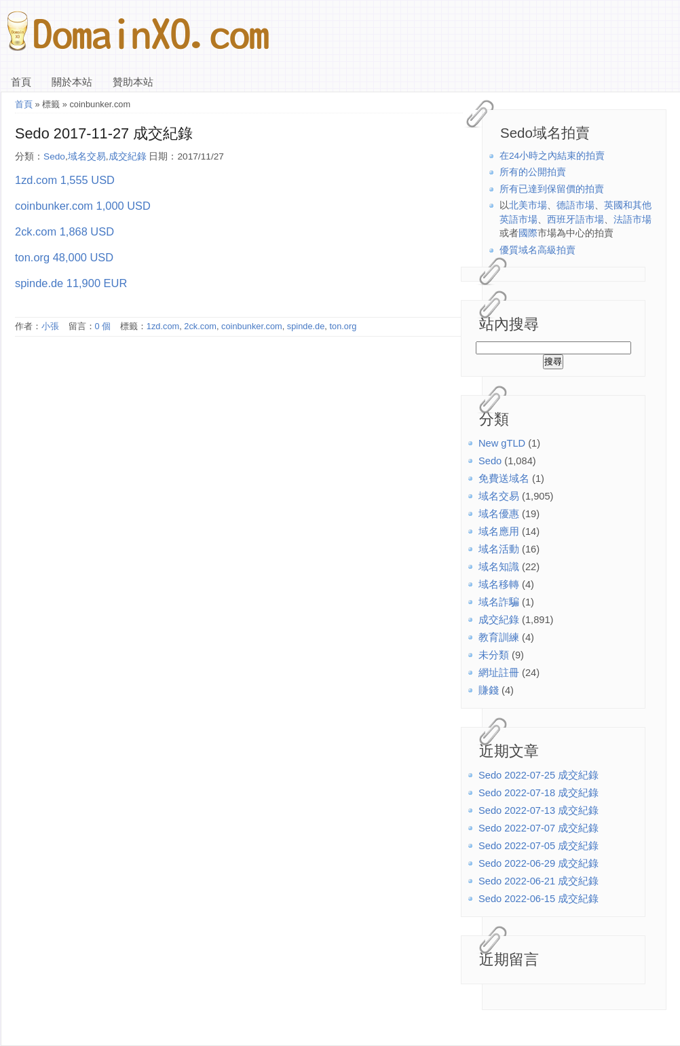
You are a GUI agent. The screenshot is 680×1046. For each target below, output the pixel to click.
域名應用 (498, 531)
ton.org (342, 326)
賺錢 (488, 690)
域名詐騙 (498, 602)
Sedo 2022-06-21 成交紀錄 (538, 881)
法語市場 (632, 219)
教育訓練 (498, 637)
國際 (527, 233)
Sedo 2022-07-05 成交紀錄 (538, 845)
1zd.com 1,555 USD (65, 180)
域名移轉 (498, 584)
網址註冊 (498, 672)
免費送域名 (503, 478)
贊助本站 (133, 82)
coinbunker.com (251, 326)
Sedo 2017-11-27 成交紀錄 (104, 133)
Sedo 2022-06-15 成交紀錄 (538, 898)
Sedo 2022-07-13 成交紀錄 (538, 810)
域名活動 (498, 549)
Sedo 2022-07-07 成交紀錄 (538, 828)
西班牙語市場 (575, 219)
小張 (50, 326)
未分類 (493, 655)
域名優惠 (498, 513)
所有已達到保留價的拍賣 (551, 189)
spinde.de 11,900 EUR (71, 283)
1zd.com (163, 326)
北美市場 (528, 205)
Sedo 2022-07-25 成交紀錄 (538, 775)
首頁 (21, 82)
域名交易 (498, 496)
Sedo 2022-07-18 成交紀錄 (538, 792)
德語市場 (575, 205)
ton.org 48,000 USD (64, 257)
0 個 (103, 326)
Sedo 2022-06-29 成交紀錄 (538, 863)
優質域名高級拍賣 (537, 250)
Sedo (490, 460)
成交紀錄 (498, 619)
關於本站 (72, 82)
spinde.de (306, 326)
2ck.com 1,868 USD (64, 231)
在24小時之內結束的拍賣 (552, 156)
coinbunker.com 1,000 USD (83, 206)
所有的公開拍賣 (532, 172)
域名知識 (498, 566)
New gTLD (501, 443)
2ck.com (200, 326)
